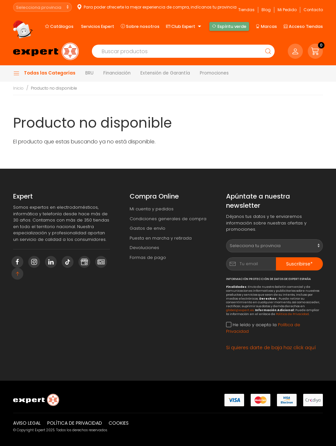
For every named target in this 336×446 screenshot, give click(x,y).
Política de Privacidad (292, 314)
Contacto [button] (313, 9)
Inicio (18, 88)
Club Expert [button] (184, 26)
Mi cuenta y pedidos (152, 209)
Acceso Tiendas (303, 26)
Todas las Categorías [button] (44, 73)
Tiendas (246, 9)
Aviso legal (27, 423)
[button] (315, 51)
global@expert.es (240, 310)
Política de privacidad (74, 423)
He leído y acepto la (263, 328)
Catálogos (59, 26)
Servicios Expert (97, 26)
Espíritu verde (229, 26)
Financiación (117, 73)
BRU (89, 73)
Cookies (119, 423)
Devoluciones (144, 247)
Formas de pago (148, 257)
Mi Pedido (287, 9)
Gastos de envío (147, 228)
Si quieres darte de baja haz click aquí (271, 347)
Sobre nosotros (140, 26)
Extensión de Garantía (165, 73)
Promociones (214, 73)
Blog (266, 9)
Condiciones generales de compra (168, 219)
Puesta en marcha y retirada (161, 238)
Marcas (266, 26)
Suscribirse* (299, 264)
